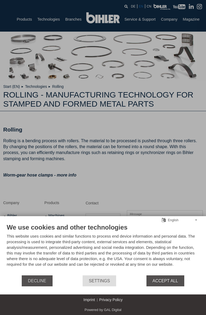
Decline (37, 281)
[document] (103, 249)
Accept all (165, 281)
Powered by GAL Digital (103, 310)
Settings (99, 281)
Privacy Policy (111, 300)
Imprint (89, 300)
